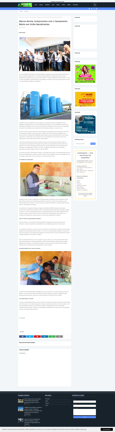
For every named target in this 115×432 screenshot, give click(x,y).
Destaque (27, 17)
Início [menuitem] (36, 4)
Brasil (47, 401)
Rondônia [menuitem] (47, 4)
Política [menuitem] (69, 4)
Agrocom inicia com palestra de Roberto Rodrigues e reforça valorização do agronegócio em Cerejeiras (32, 422)
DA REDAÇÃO (22, 27)
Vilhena (47, 403)
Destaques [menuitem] (75, 4)
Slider (47, 405)
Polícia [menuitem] (63, 4)
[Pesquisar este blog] (82, 144)
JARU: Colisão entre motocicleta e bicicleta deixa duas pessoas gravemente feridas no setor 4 (32, 400)
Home (19, 8)
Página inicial (21, 17)
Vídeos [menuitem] (58, 4)
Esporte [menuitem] (41, 4)
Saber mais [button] (83, 429)
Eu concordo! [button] (106, 429)
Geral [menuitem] (53, 4)
